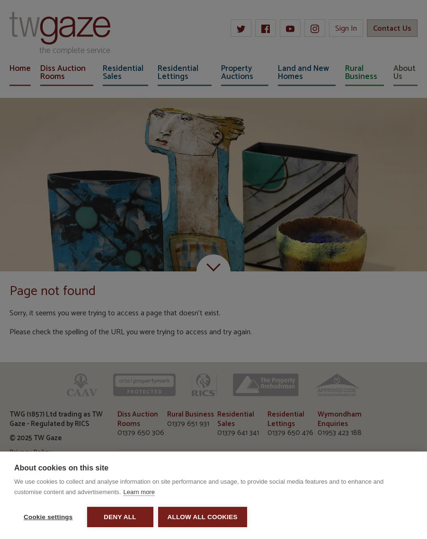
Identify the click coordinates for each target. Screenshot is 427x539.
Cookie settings (48, 517)
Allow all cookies (203, 517)
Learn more (138, 492)
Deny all (120, 517)
